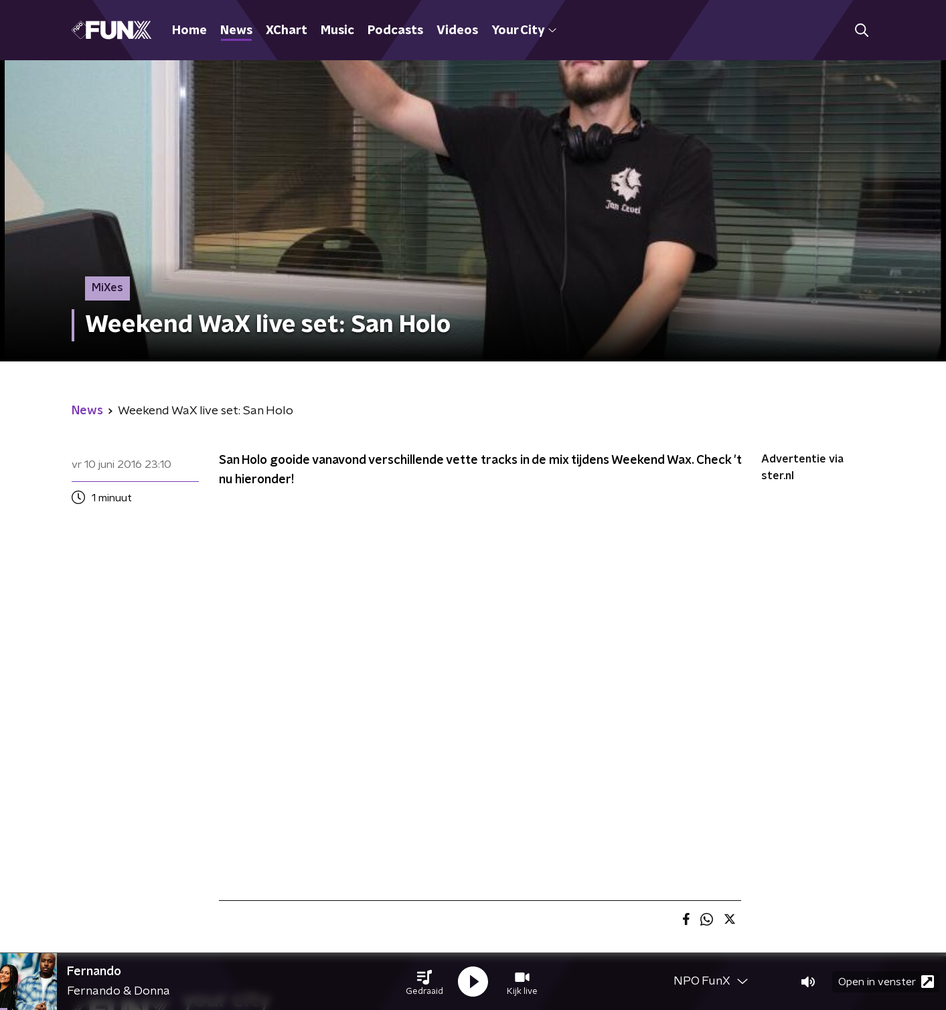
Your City (523, 31)
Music (337, 31)
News (236, 31)
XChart (286, 31)
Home (189, 31)
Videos (457, 31)
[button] (424, 981)
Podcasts (395, 31)
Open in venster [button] (886, 981)
